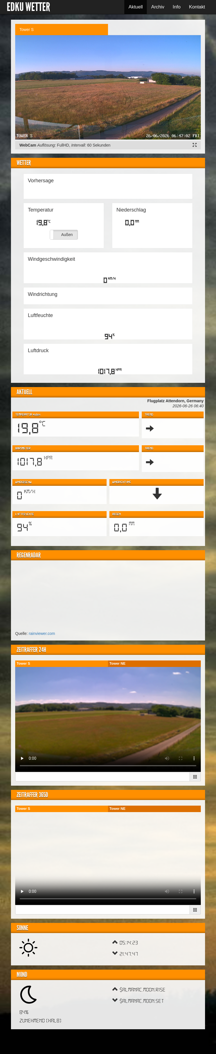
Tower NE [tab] (117, 664)
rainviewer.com (42, 633)
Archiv (157, 7)
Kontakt (197, 7)
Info (177, 7)
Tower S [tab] (26, 29)
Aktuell (136, 7)
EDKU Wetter (28, 7)
